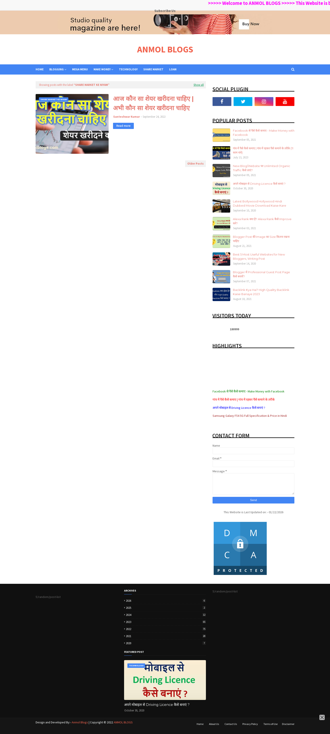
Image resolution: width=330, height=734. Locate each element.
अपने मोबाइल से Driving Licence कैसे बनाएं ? (259, 183)
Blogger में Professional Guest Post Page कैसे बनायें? (261, 274)
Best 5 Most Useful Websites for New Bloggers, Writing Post (259, 257)
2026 (166, 601)
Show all (199, 85)
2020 (166, 643)
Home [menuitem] (40, 69)
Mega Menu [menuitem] (80, 69)
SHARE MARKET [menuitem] (153, 69)
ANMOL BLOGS (165, 49)
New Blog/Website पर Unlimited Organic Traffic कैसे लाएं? (261, 168)
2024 (166, 615)
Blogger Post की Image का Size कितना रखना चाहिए (261, 239)
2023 (166, 622)
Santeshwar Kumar (126, 117)
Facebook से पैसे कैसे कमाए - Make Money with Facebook (263, 133)
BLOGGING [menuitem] (56, 69)
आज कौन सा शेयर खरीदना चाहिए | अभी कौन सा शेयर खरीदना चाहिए (153, 103)
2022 (166, 629)
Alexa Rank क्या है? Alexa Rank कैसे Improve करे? (262, 221)
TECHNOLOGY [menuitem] (128, 69)
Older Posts (195, 163)
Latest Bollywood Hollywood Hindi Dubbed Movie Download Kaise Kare (259, 204)
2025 (166, 608)
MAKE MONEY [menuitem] (102, 69)
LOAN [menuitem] (173, 69)
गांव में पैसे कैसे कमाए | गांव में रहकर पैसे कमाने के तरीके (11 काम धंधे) (263, 150)
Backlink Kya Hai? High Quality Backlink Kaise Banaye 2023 (261, 292)
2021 (166, 636)
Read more (123, 126)
